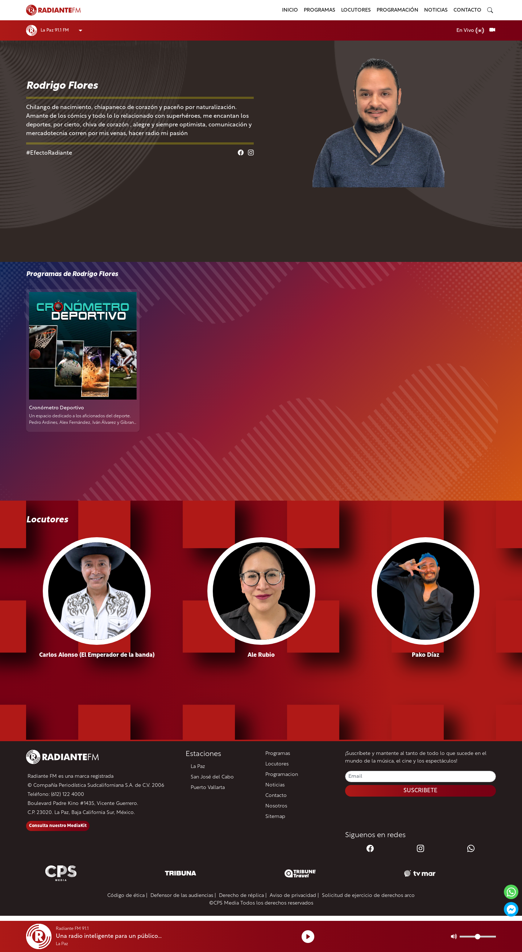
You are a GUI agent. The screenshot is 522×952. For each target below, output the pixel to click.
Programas (319, 10)
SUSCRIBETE (420, 791)
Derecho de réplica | (243, 895)
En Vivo (470, 30)
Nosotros (276, 806)
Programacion (281, 774)
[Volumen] (478, 937)
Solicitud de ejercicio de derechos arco (368, 895)
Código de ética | (127, 895)
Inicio (290, 10)
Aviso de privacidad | (294, 895)
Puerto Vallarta (208, 787)
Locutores (356, 10)
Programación (397, 10)
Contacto (467, 10)
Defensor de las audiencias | (183, 895)
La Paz (198, 766)
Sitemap (275, 816)
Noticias (436, 10)
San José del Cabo (212, 777)
